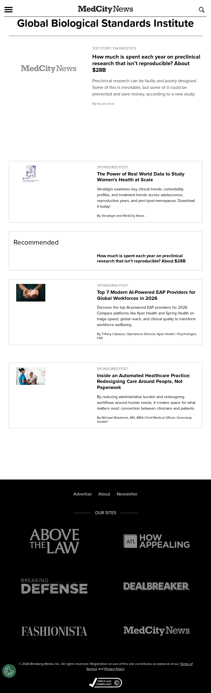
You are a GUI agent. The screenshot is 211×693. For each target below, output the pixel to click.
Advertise (82, 494)
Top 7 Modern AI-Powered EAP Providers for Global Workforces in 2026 (146, 295)
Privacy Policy (114, 668)
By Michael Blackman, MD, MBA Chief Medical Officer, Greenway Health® (144, 419)
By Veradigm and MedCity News (121, 215)
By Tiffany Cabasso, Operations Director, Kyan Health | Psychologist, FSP (147, 336)
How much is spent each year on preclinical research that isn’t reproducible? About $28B (146, 63)
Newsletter (127, 494)
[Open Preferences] (9, 671)
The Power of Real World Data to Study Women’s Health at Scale (140, 176)
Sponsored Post (112, 167)
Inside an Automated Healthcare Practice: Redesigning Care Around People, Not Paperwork (143, 381)
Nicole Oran (106, 103)
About (104, 494)
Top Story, (102, 48)
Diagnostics (124, 48)
